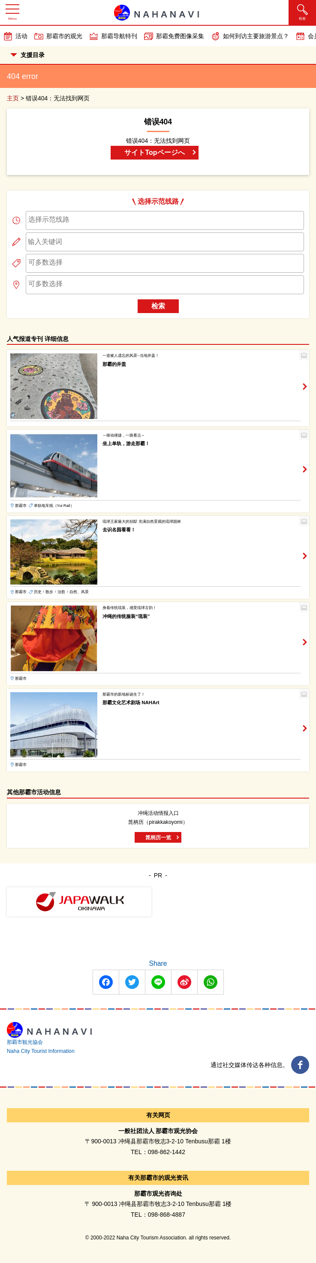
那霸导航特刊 (119, 36)
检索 (158, 306)
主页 (13, 98)
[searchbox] (164, 220)
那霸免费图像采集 (180, 36)
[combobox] (165, 220)
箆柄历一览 (158, 838)
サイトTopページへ (154, 152)
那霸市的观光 (64, 36)
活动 (21, 36)
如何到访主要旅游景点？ (256, 36)
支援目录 (27, 54)
